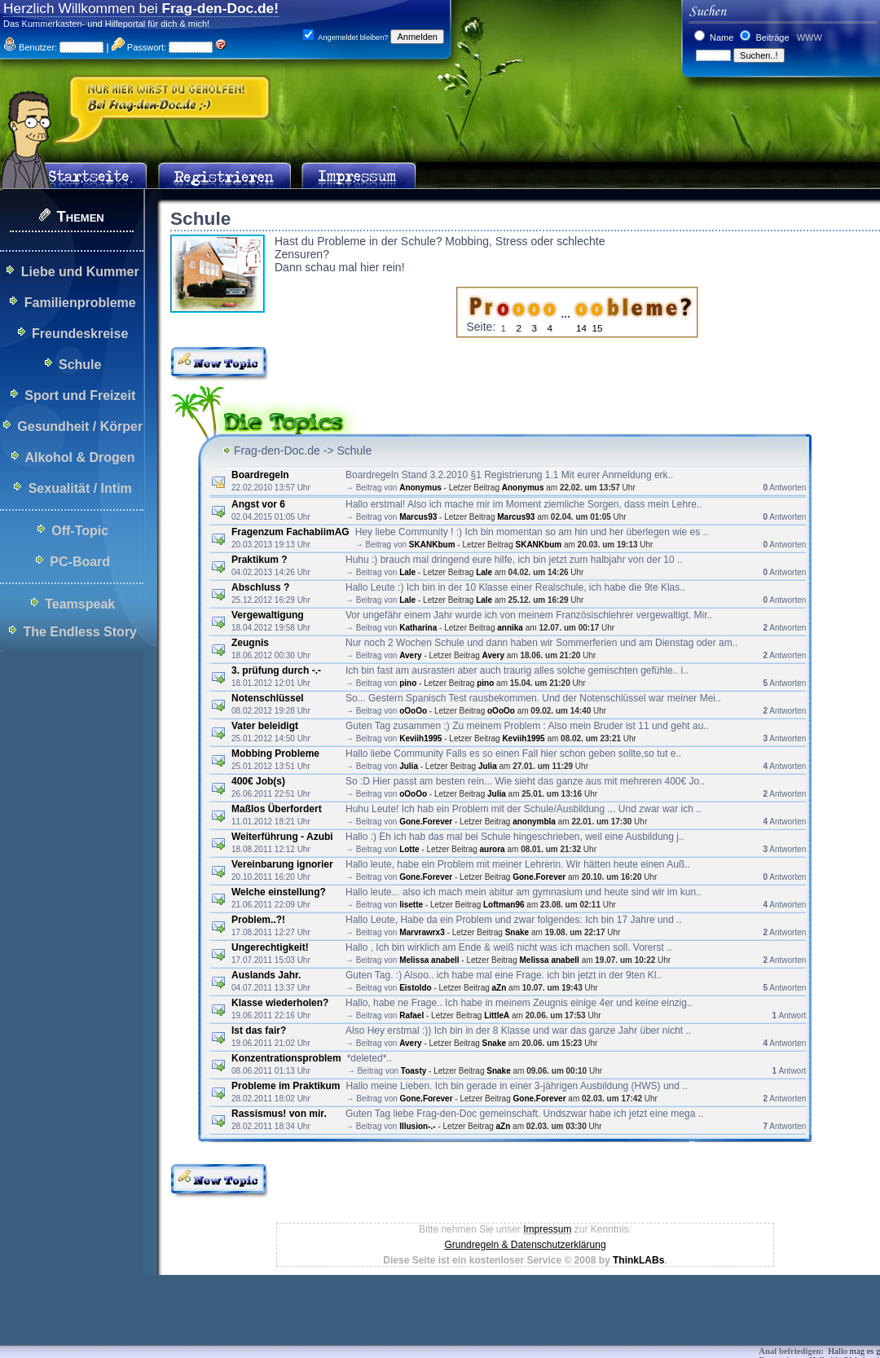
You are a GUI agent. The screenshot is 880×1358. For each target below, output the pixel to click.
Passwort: (139, 47)
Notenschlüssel (267, 698)
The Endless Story (80, 632)
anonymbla (534, 821)
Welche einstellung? (278, 892)
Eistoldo (415, 987)
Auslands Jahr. (266, 975)
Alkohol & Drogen (79, 457)
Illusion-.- (417, 1126)
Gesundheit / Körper (80, 426)
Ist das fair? (258, 1030)
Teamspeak (80, 604)
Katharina (418, 627)
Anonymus (420, 487)
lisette (411, 904)
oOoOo (413, 710)
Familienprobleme (80, 303)
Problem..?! (258, 919)
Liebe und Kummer (80, 272)
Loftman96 (504, 904)
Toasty (414, 1070)
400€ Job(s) (258, 781)
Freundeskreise (80, 334)
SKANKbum (432, 544)
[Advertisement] (296, 1321)
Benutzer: (30, 47)
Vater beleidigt (264, 726)
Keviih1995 (420, 738)
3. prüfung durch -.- (276, 670)
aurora (494, 849)
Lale (407, 572)
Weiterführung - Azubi (282, 836)
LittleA (496, 1015)
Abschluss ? (260, 587)
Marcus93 (418, 516)
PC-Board (80, 562)
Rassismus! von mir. (279, 1113)
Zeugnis (251, 642)
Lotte (409, 849)
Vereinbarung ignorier (282, 864)
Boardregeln (260, 475)
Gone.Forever (425, 821)
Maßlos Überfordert (277, 809)
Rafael (411, 1015)
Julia (408, 766)
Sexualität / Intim (80, 488)
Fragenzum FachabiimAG (290, 532)
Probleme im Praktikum (285, 1086)
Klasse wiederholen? (279, 1003)
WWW (808, 37)
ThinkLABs (638, 1260)
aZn (499, 987)
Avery (410, 655)
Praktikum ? (259, 559)
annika (510, 627)
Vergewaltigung (267, 615)
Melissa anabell (429, 960)
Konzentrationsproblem (286, 1058)
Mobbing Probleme (275, 753)
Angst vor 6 (258, 504)
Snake (517, 932)
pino (407, 683)
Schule (80, 364)
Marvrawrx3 (422, 932)
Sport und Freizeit (79, 395)
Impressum (547, 1229)
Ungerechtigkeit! (270, 947)
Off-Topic (79, 531)
